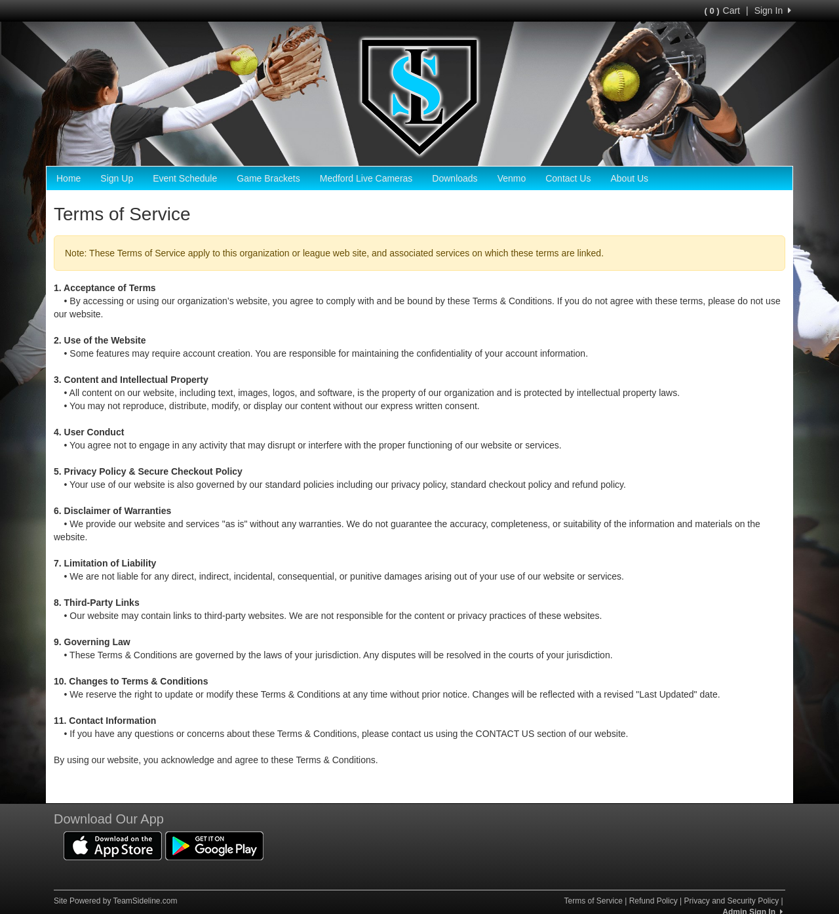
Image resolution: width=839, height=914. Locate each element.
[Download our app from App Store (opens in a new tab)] (113, 844)
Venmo (512, 178)
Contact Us (568, 178)
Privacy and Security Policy (731, 900)
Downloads (454, 178)
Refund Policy (653, 900)
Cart (722, 10)
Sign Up (116, 178)
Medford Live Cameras (366, 178)
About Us (629, 178)
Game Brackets (268, 178)
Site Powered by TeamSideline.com (116, 900)
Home (68, 178)
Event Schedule (185, 178)
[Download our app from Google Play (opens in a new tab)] (214, 844)
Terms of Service (593, 900)
